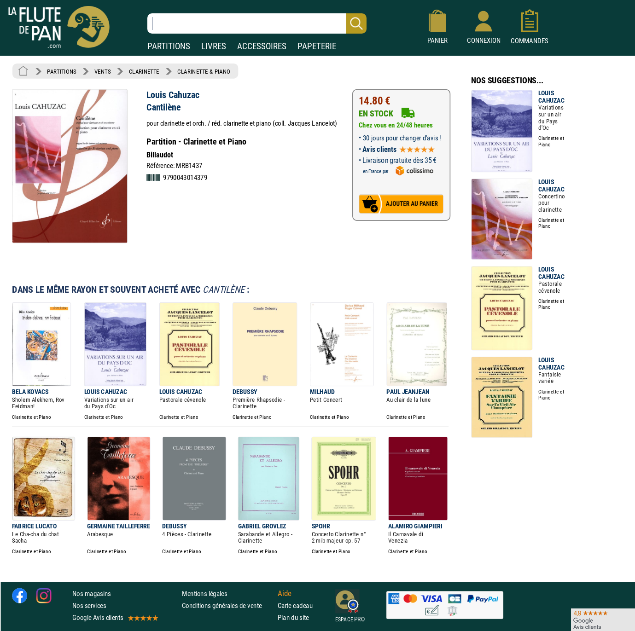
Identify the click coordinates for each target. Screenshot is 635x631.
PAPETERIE (316, 46)
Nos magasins (91, 593)
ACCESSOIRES (261, 46)
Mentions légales (204, 593)
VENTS (102, 71)
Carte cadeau (295, 605)
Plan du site (293, 618)
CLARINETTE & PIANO (203, 71)
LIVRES (213, 46)
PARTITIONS (168, 46)
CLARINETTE (144, 71)
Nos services (89, 605)
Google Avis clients (114, 618)
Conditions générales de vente (228, 605)
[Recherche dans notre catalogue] (257, 23)
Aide (284, 593)
